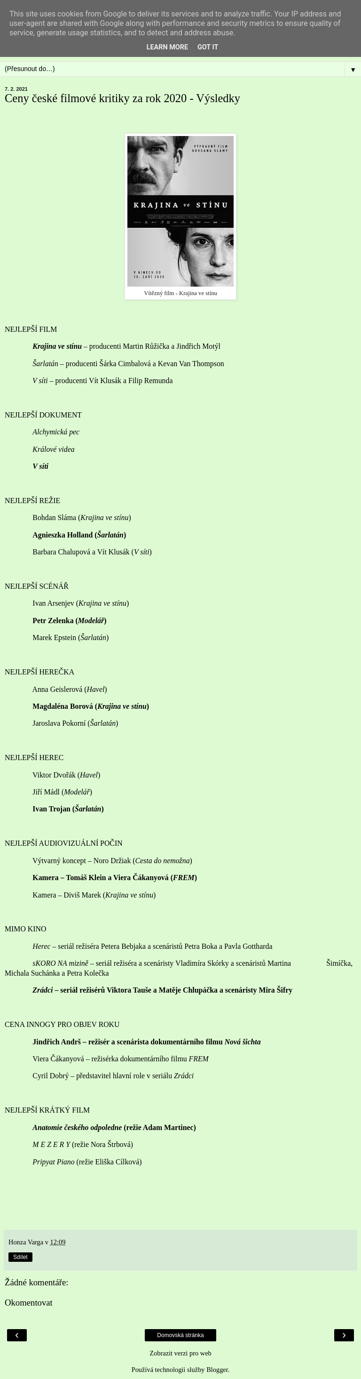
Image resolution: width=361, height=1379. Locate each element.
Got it (207, 47)
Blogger (217, 1369)
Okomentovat (29, 1302)
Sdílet (20, 1257)
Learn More (167, 47)
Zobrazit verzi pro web (180, 1353)
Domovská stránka (180, 1335)
